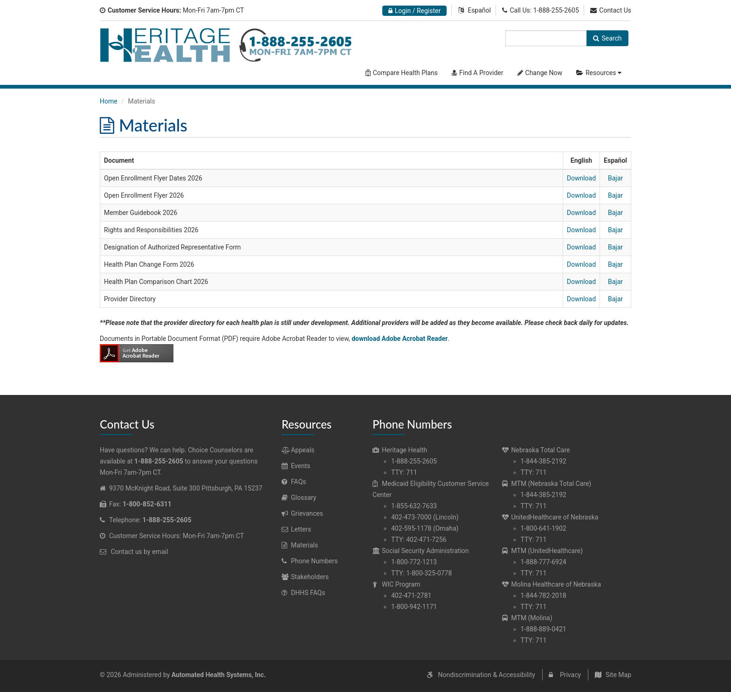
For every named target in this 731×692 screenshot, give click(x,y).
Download (581, 178)
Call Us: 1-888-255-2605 (540, 10)
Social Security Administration (420, 550)
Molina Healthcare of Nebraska (551, 584)
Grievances (302, 513)
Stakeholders (305, 577)
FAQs (294, 481)
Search (607, 38)
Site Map (618, 674)
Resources (600, 72)
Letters (296, 529)
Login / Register (414, 10)
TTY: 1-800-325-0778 (421, 573)
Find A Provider (477, 72)
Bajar (615, 178)
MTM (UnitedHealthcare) (542, 550)
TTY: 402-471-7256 (419, 539)
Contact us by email (139, 551)
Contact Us (610, 10)
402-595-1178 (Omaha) (424, 528)
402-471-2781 (411, 595)
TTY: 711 (404, 472)
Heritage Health (399, 450)
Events (296, 466)
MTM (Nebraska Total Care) (547, 483)
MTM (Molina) (527, 618)
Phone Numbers (310, 561)
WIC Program (396, 584)
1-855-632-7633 (414, 506)
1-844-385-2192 (543, 461)
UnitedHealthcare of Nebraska (550, 517)
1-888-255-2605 (414, 461)
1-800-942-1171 (414, 606)
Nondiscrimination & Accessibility (486, 674)
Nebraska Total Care (536, 450)
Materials (300, 545)
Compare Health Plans (402, 72)
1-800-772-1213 (414, 562)
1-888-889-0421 (543, 629)
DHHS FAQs (303, 592)
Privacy (570, 674)
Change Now (539, 72)
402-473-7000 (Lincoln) (425, 517)
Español (479, 10)
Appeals (298, 450)
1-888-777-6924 (543, 562)
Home (108, 101)
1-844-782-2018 (543, 595)
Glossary (299, 497)
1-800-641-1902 (543, 528)
